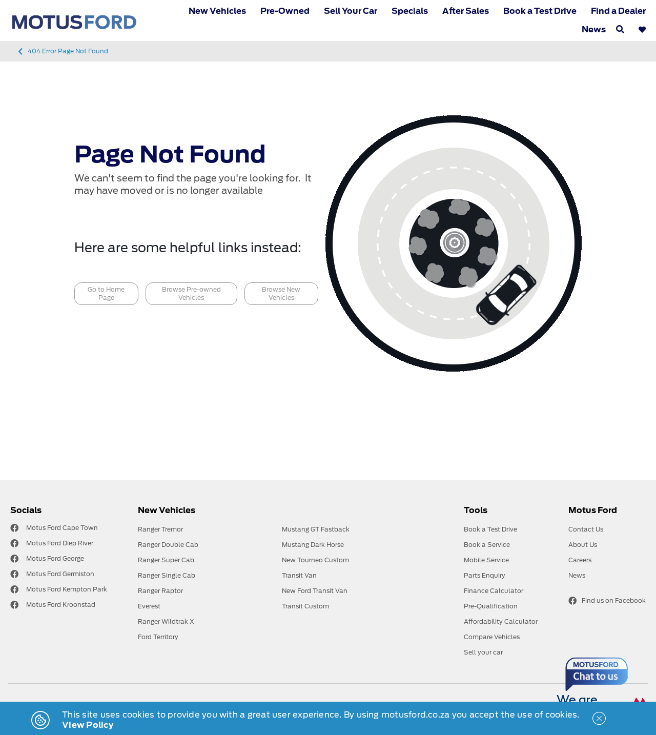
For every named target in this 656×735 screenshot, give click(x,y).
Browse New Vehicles (281, 293)
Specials (410, 11)
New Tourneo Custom (315, 560)
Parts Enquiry (484, 575)
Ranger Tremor (160, 529)
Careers (579, 560)
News (594, 29)
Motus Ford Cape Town (62, 528)
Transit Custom (305, 606)
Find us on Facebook (607, 601)
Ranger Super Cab (166, 560)
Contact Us (585, 529)
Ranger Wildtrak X (166, 621)
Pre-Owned (285, 11)
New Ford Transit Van (314, 591)
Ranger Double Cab (168, 544)
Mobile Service (486, 560)
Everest (149, 606)
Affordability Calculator (501, 621)
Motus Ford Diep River (59, 543)
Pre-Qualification (491, 606)
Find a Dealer (618, 11)
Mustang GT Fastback (316, 529)
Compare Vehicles (492, 637)
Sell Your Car (350, 11)
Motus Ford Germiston (60, 574)
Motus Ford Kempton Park (66, 589)
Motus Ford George (55, 558)
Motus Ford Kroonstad (60, 604)
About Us (582, 544)
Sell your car (483, 652)
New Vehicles (217, 11)
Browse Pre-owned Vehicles (191, 293)
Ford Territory (158, 637)
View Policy (87, 725)
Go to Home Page (106, 293)
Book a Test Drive (540, 11)
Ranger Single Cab (166, 575)
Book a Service (487, 544)
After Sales (465, 11)
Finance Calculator (493, 591)
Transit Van (299, 575)
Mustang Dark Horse (313, 544)
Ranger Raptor (160, 591)
